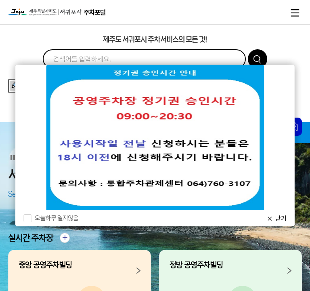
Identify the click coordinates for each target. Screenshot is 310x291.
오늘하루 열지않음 (56, 218)
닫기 (281, 218)
